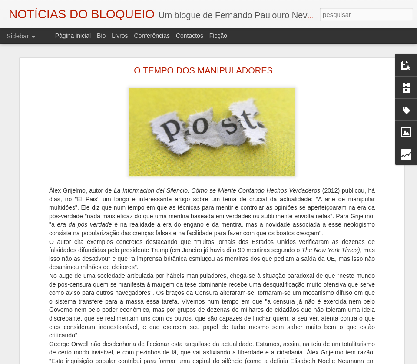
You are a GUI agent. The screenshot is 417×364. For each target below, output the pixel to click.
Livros (120, 35)
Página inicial (73, 35)
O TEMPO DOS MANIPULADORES (203, 70)
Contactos (189, 35)
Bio (101, 35)
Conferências (152, 35)
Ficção (218, 35)
